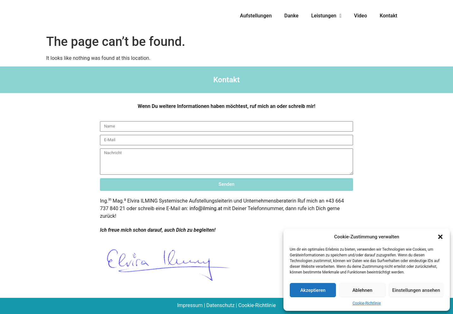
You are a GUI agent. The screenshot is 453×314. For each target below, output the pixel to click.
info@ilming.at (205, 208)
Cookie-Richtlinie (366, 303)
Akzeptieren (313, 290)
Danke (291, 16)
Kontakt (388, 16)
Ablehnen (362, 290)
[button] (440, 237)
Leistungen (326, 16)
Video (360, 16)
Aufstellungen (256, 16)
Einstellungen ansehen (416, 290)
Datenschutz (220, 305)
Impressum (190, 305)
